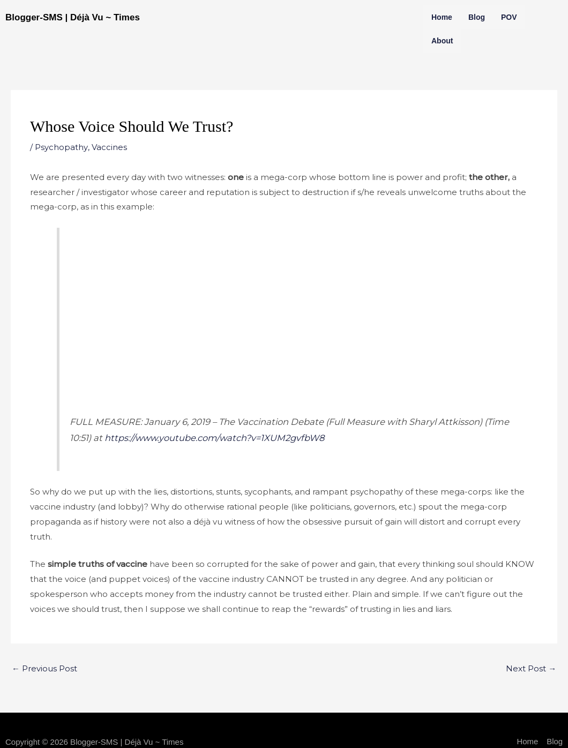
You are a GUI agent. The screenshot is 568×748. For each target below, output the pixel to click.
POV (509, 17)
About (442, 40)
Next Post (531, 668)
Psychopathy (61, 147)
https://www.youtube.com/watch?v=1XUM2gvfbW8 (216, 437)
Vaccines (108, 147)
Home (441, 17)
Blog (476, 17)
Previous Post (44, 668)
